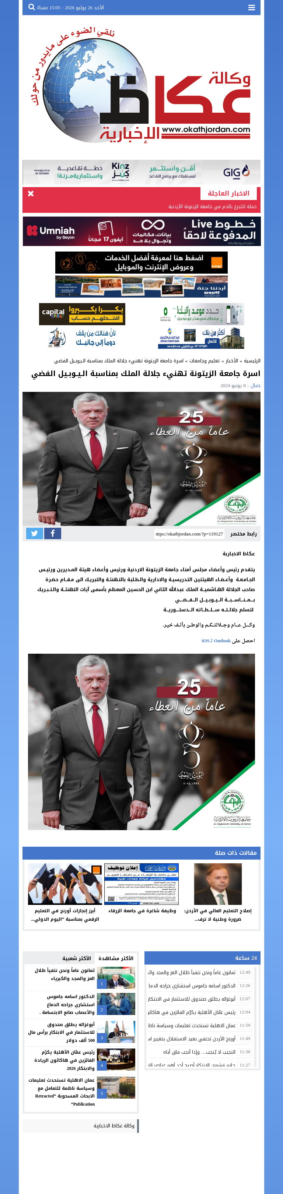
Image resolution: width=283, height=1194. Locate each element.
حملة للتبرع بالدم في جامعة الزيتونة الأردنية (212, 206)
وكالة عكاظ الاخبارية (114, 1125)
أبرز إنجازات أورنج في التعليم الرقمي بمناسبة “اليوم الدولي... (65, 915)
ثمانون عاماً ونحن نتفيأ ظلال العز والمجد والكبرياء (65, 974)
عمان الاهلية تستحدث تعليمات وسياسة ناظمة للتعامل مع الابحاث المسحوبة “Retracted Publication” (61, 1092)
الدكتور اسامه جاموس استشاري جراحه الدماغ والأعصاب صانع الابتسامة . (67, 1004)
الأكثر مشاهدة (115, 958)
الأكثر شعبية (76, 958)
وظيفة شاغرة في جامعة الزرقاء (141, 911)
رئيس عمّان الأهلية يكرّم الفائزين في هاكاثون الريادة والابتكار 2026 (64, 1060)
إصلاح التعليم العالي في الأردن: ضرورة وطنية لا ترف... (218, 915)
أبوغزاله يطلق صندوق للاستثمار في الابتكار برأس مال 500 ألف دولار (61, 1032)
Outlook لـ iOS (216, 641)
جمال (256, 385)
